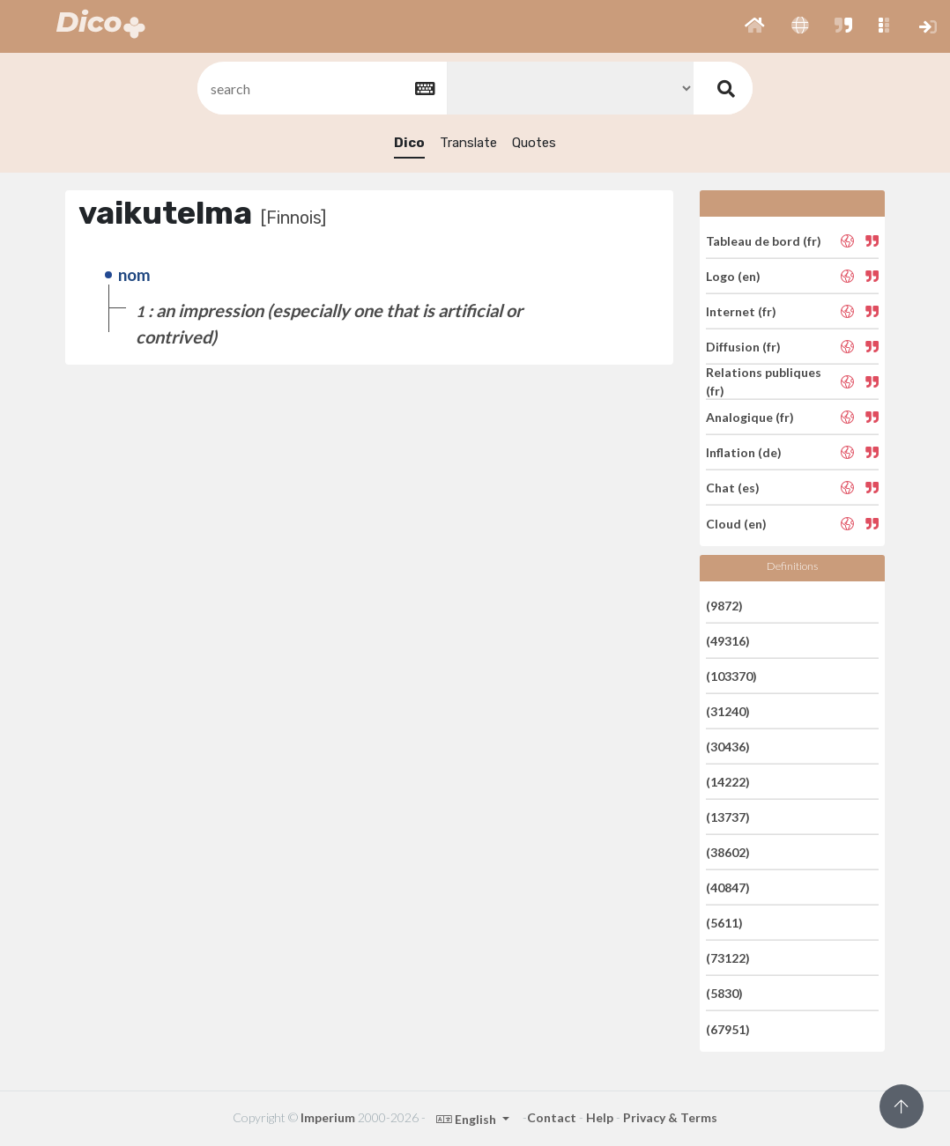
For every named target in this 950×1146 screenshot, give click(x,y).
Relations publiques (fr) (763, 381)
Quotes (534, 143)
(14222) (728, 781)
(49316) (728, 640)
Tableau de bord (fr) (763, 240)
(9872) (724, 604)
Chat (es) (733, 487)
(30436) (728, 746)
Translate (468, 143)
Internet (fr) (741, 311)
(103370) (731, 676)
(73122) (728, 957)
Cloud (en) (736, 522)
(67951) (728, 1028)
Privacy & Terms (670, 1117)
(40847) (728, 887)
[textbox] (320, 89)
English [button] (467, 1119)
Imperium (328, 1117)
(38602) (728, 852)
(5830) (724, 993)
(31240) (728, 711)
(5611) (724, 922)
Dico (409, 143)
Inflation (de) (744, 452)
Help (599, 1117)
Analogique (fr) (750, 417)
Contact (551, 1117)
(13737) (728, 817)
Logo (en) (733, 276)
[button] (754, 26)
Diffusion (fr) (743, 346)
